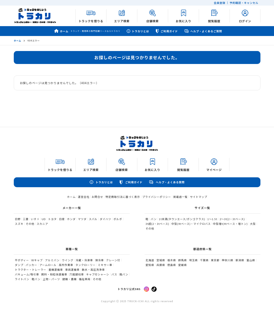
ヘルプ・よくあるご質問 (203, 31)
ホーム (87, 31)
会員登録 (219, 2)
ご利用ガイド (166, 31)
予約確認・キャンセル (244, 2)
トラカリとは (137, 31)
